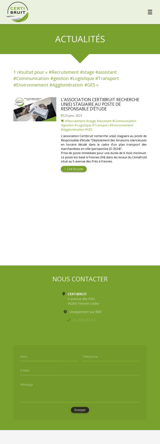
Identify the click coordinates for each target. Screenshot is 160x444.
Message (26, 384)
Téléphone (90, 356)
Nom (23, 356)
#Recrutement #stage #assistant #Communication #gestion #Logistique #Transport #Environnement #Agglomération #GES (98, 125)
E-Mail (24, 370)
